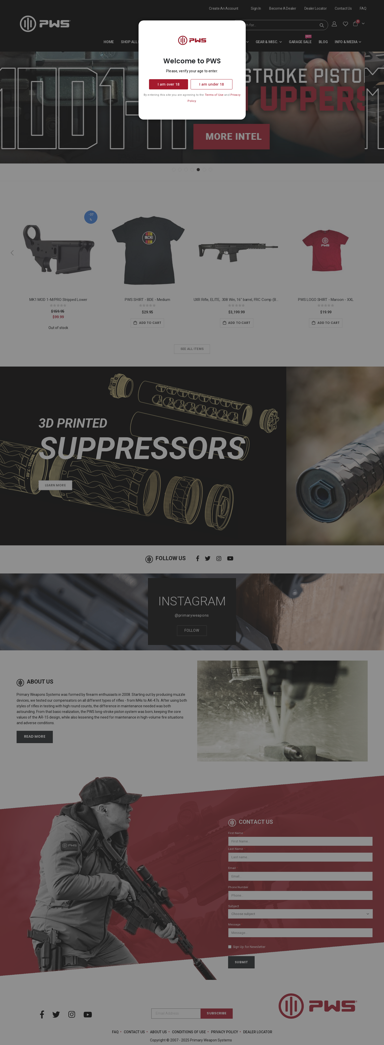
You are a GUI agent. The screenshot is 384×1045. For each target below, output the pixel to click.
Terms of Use (214, 95)
